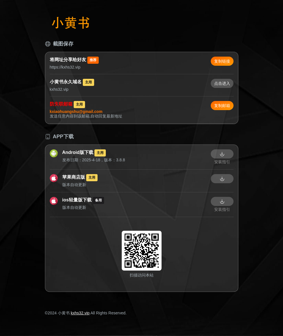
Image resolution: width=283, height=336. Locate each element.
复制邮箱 (222, 105)
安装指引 (222, 162)
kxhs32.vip (80, 313)
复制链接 (222, 61)
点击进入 (222, 83)
